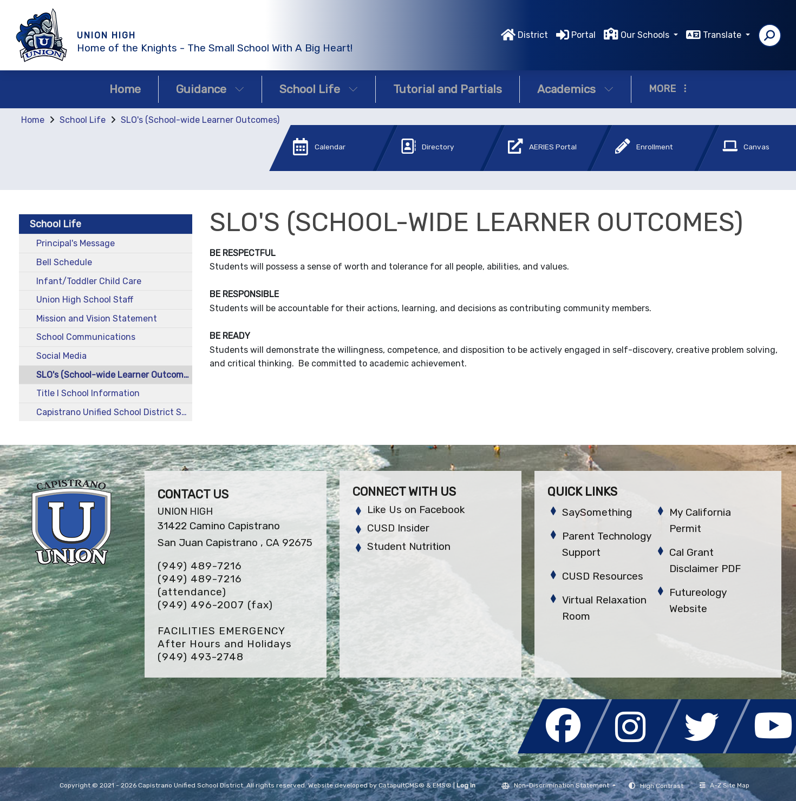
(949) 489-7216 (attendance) (200, 585)
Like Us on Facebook (416, 509)
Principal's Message (75, 243)
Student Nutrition (409, 546)
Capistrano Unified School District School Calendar (114, 412)
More (668, 89)
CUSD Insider (398, 528)
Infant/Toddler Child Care (88, 281)
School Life (318, 89)
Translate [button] (723, 35)
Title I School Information (88, 393)
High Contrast (661, 786)
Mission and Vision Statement (96, 318)
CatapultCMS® (402, 785)
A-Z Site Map (724, 785)
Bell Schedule (64, 262)
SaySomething (597, 512)
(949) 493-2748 (201, 657)
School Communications (85, 337)
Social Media (61, 356)
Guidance (210, 89)
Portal (583, 35)
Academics (575, 89)
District (533, 35)
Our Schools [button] (646, 35)
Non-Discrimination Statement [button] (562, 785)
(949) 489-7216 (200, 566)
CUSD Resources (602, 576)
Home (125, 89)
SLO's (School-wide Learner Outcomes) (200, 120)
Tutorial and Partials (447, 89)
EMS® (442, 785)
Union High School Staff (84, 299)
